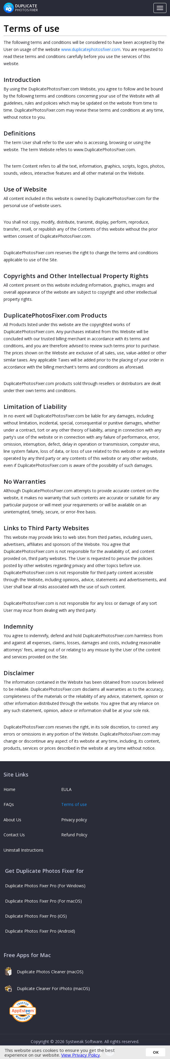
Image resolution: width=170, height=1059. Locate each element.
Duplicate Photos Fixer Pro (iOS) (36, 916)
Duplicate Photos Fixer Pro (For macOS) (43, 901)
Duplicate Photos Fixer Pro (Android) (40, 931)
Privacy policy (74, 819)
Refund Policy (74, 834)
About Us (12, 819)
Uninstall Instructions (23, 850)
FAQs (9, 804)
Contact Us (14, 834)
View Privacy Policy (80, 1055)
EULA (66, 789)
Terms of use (74, 804)
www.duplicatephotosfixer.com (90, 49)
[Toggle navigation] (159, 8)
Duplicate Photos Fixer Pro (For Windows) (45, 885)
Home (9, 789)
